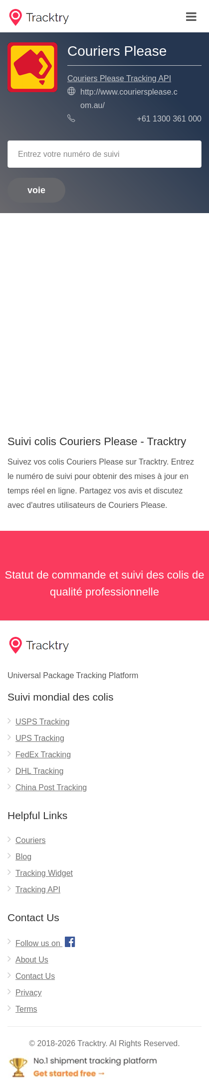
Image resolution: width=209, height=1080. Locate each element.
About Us (31, 960)
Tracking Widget (44, 873)
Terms (26, 1009)
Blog (23, 856)
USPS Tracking (42, 722)
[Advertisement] (104, 320)
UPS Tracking (39, 738)
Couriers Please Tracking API (119, 78)
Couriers (30, 840)
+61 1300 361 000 (169, 119)
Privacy (28, 992)
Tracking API (37, 889)
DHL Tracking (39, 771)
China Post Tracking (51, 787)
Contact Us (35, 976)
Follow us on (46, 942)
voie (36, 190)
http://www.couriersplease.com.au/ (129, 99)
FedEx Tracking (43, 754)
